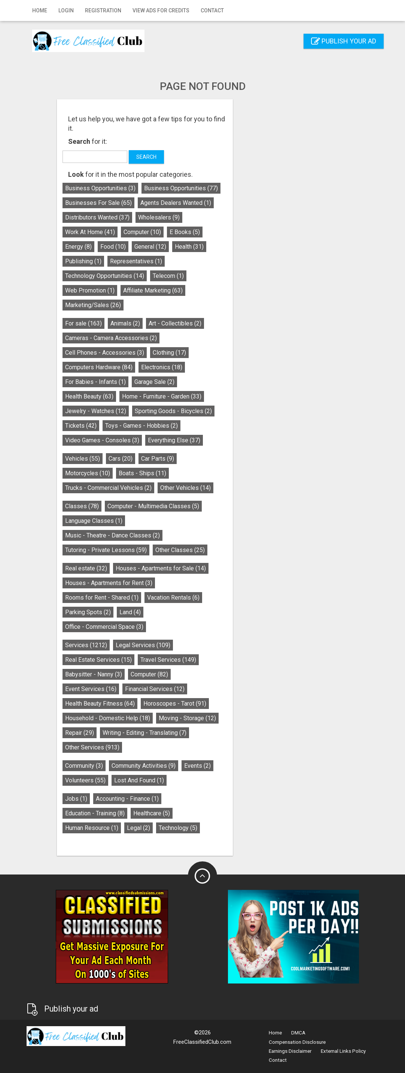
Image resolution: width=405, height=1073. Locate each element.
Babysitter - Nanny (151, 674)
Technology (235, 827)
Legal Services (200, 645)
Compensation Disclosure (297, 1042)
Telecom (225, 275)
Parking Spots (145, 612)
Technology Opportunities (162, 275)
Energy (136, 246)
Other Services (150, 747)
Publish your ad (343, 41)
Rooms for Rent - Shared (159, 597)
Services (144, 645)
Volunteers (143, 780)
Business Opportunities (158, 188)
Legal (196, 827)
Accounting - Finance (184, 798)
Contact (212, 10)
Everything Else (231, 440)
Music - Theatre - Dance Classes (170, 535)
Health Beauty (147, 396)
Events (255, 765)
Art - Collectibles (232, 323)
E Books (242, 232)
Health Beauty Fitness (157, 703)
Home (39, 10)
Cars (178, 458)
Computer (200, 232)
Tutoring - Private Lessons (163, 550)
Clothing (227, 352)
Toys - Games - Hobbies (199, 425)
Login (66, 10)
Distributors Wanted (155, 217)
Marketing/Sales (151, 305)
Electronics (219, 367)
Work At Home (148, 232)
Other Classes (237, 550)
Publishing (141, 261)
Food (170, 246)
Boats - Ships (200, 473)
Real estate (144, 568)
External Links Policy (343, 1051)
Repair (137, 732)
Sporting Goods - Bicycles (231, 411)
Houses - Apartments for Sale (218, 568)
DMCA (298, 1033)
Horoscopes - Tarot (232, 703)
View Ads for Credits (161, 10)
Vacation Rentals (231, 597)
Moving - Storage (245, 718)
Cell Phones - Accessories (162, 352)
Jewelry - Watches (153, 411)
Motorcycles (145, 473)
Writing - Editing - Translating (202, 732)
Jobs (134, 798)
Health (246, 246)
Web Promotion (147, 290)
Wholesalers (216, 217)
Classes (139, 506)
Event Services (148, 688)
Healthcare (209, 813)
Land (187, 612)
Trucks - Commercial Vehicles (166, 487)
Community (142, 765)
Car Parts (215, 458)
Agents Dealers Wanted (233, 202)
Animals (183, 323)
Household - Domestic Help (165, 718)
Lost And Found (197, 780)
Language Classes (151, 520)
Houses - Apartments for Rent (166, 582)
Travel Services (226, 659)
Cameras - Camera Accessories (168, 338)
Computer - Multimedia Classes (211, 506)
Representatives (194, 261)
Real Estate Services (156, 659)
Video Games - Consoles (160, 440)
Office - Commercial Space (162, 626)
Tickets (138, 425)
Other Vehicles (243, 487)
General (208, 246)
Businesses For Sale (156, 202)
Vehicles (140, 458)
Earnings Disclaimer (290, 1051)
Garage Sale (212, 381)
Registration (103, 10)
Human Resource (149, 827)
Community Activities (201, 765)
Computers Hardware (156, 367)
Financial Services (212, 688)
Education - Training (152, 813)
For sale (141, 323)
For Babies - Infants (153, 381)
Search (204, 157)
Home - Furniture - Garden (219, 396)
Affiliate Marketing (210, 290)
